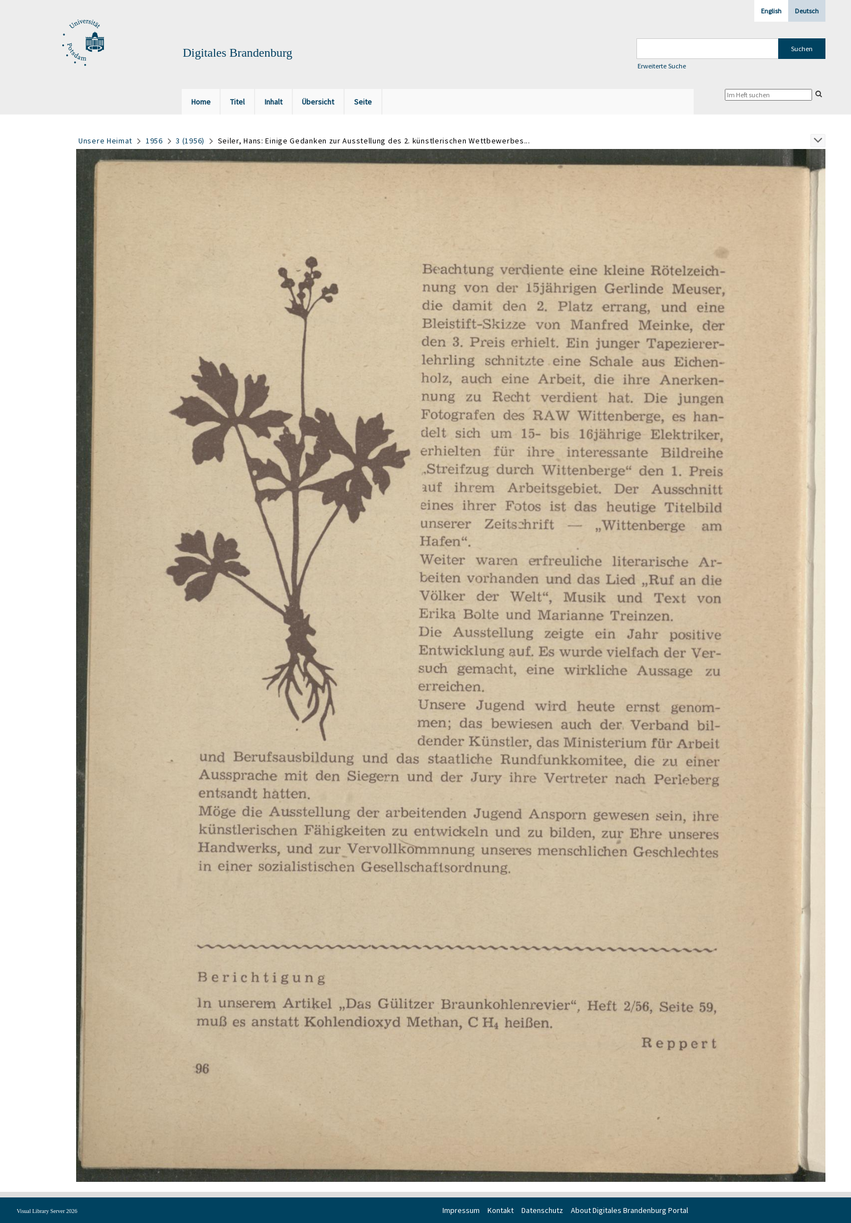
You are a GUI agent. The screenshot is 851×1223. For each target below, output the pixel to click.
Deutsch (807, 11)
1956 (154, 141)
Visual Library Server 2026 (47, 1211)
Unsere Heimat (105, 141)
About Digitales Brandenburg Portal (629, 1210)
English (771, 11)
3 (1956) (190, 141)
